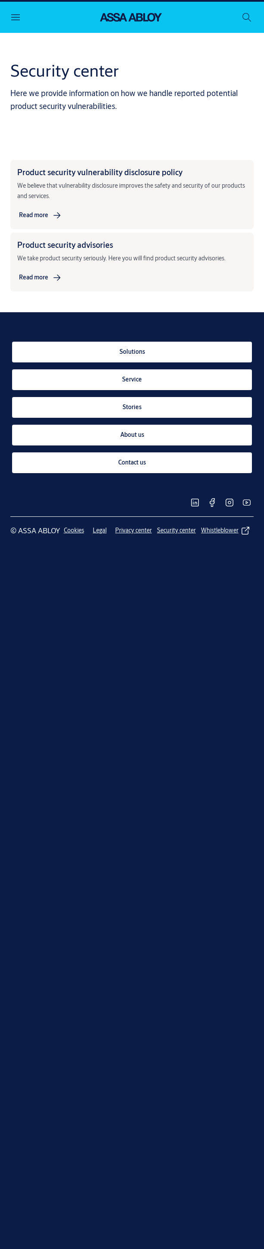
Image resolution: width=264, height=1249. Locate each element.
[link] (40, 215)
